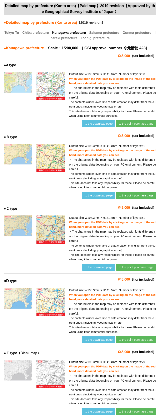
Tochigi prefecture (95, 38)
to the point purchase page (136, 123)
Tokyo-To (12, 32)
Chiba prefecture (35, 32)
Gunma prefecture (136, 32)
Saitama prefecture (104, 32)
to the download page (99, 123)
